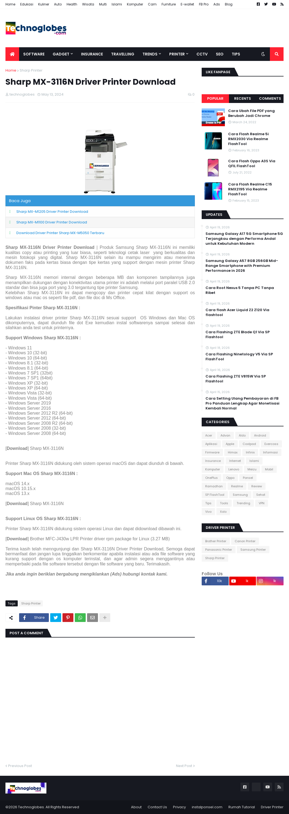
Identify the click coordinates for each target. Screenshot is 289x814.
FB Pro (203, 4)
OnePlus (211, 478)
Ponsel (248, 478)
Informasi (270, 452)
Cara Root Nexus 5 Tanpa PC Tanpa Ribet (239, 290)
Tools (224, 503)
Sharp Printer (31, 70)
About (136, 807)
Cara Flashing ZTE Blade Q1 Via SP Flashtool (237, 335)
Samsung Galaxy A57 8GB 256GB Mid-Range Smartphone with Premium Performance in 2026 (241, 265)
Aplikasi (211, 444)
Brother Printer (215, 541)
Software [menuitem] (33, 54)
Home (10, 4)
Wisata (88, 4)
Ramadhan (214, 486)
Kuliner (43, 4)
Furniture (169, 4)
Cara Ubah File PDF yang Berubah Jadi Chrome (251, 113)
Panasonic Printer (218, 549)
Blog (229, 4)
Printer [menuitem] (177, 54)
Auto (58, 4)
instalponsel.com (207, 807)
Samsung (240, 494)
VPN (261, 503)
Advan (225, 435)
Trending (243, 503)
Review (256, 486)
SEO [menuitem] (220, 54)
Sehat (260, 494)
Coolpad (249, 444)
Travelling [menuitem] (122, 54)
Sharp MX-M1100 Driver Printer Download (51, 222)
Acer (208, 435)
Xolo (223, 511)
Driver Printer (272, 807)
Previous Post (20, 765)
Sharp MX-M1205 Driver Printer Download (52, 211)
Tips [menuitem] (236, 54)
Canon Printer (245, 541)
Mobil (269, 469)
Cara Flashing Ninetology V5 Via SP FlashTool (239, 357)
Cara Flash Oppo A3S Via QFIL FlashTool (251, 164)
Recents (242, 98)
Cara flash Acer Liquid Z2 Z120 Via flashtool (237, 312)
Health (72, 4)
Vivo (208, 511)
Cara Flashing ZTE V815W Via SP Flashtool (235, 379)
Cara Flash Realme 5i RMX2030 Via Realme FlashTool (248, 139)
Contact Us (157, 807)
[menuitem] (12, 54)
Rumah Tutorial (241, 807)
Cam (152, 4)
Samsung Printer (253, 549)
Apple (230, 444)
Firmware (212, 452)
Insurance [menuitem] (92, 54)
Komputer (135, 4)
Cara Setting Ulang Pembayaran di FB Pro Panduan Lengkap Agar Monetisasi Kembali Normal (242, 403)
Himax (232, 452)
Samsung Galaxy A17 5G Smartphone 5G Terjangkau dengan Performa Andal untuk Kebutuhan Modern (244, 238)
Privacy (179, 807)
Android (260, 435)
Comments (270, 98)
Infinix (250, 452)
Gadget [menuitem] (61, 54)
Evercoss (271, 444)
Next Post (184, 765)
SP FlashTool (214, 494)
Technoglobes (31, 807)
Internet (235, 461)
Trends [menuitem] (149, 54)
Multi (103, 4)
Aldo (242, 435)
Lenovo (233, 469)
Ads (216, 4)
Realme (237, 486)
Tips (208, 503)
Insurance (213, 461)
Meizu (252, 469)
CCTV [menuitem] (202, 54)
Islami (117, 4)
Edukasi (26, 4)
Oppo (230, 478)
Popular (215, 98)
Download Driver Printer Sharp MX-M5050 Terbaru (60, 232)
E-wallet (187, 4)
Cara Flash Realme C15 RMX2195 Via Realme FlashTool (250, 189)
